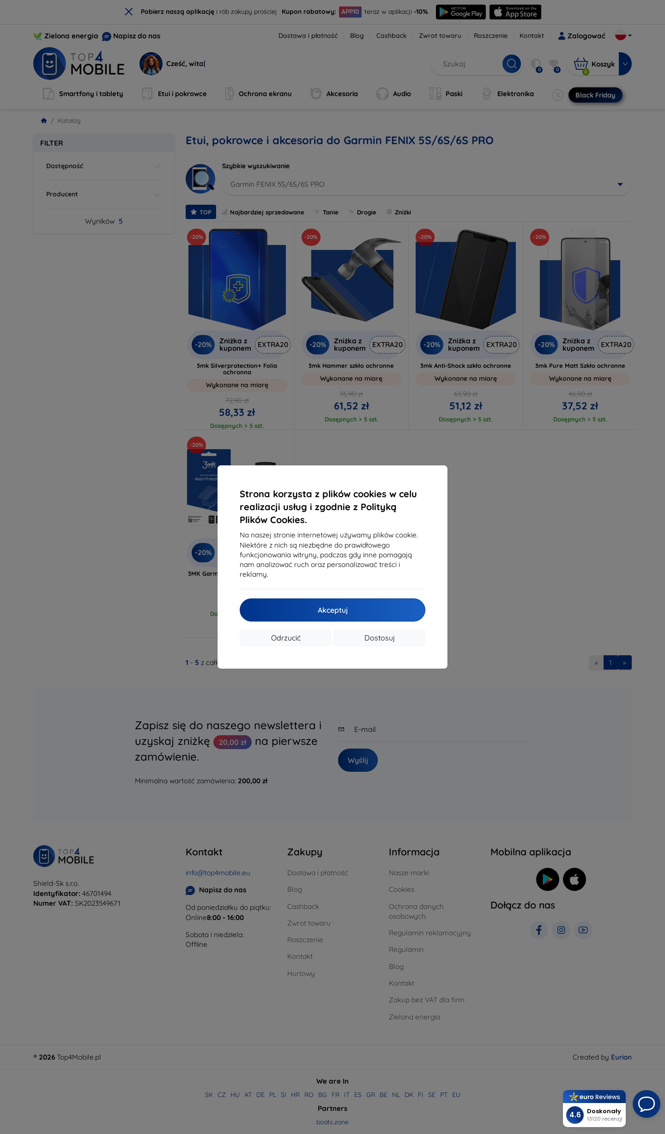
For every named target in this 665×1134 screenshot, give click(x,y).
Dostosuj (379, 637)
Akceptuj (333, 610)
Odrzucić (286, 637)
